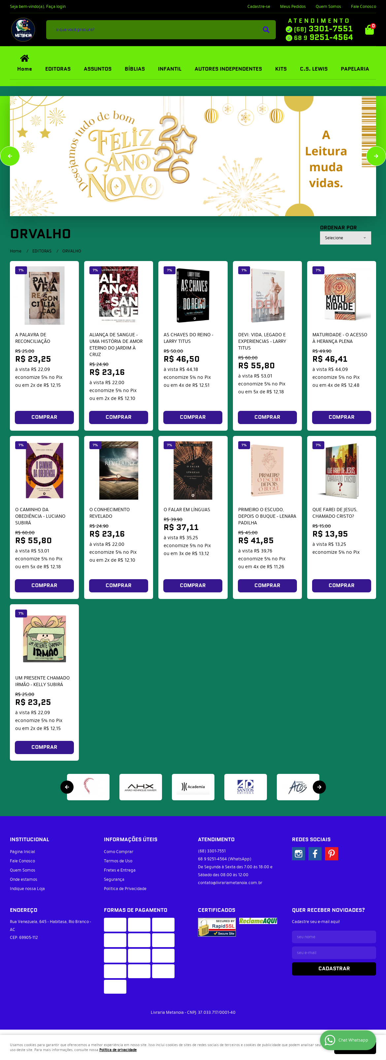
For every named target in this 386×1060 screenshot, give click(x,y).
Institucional (29, 839)
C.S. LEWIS (314, 69)
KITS (281, 69)
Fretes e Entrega (120, 870)
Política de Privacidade (125, 888)
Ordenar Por (338, 228)
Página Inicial (22, 851)
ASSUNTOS (98, 69)
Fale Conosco (363, 6)
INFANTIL (169, 69)
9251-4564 (323, 37)
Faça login (56, 6)
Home (24, 69)
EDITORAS (58, 69)
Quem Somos (328, 6)
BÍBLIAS (135, 69)
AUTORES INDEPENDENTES (228, 69)
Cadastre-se (258, 6)
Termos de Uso (118, 861)
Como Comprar (118, 851)
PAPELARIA (355, 69)
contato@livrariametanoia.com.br (230, 882)
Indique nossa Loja (27, 888)
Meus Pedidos (293, 6)
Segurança (114, 879)
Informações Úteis (130, 839)
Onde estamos (23, 879)
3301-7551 (323, 29)
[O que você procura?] (266, 29)
